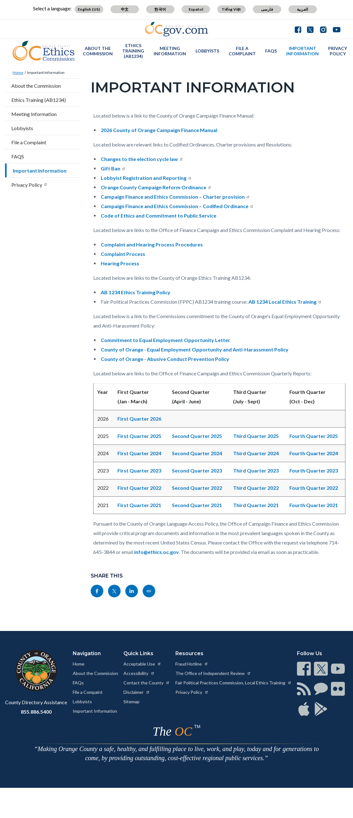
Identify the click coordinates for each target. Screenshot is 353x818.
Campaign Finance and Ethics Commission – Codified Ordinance (177, 206)
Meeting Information (170, 51)
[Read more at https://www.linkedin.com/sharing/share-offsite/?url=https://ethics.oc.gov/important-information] (131, 591)
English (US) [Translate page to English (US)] (89, 9)
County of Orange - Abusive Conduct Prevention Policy (165, 359)
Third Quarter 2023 (256, 470)
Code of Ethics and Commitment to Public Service (158, 215)
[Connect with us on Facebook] (299, 29)
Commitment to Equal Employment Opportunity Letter (165, 340)
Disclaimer (136, 692)
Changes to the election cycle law (142, 159)
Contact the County (146, 682)
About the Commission (98, 51)
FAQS (271, 50)
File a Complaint (242, 51)
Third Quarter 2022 (256, 488)
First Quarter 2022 (139, 488)
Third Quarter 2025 (256, 436)
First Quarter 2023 (139, 470)
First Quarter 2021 (139, 505)
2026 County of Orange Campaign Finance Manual (159, 130)
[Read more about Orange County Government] (176, 29)
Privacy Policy (337, 51)
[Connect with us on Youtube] (335, 29)
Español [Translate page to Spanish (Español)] (196, 9)
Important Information (302, 51)
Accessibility (139, 673)
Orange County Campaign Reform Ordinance (156, 187)
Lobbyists (207, 50)
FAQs (78, 682)
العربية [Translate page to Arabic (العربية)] (302, 9)
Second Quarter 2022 (197, 488)
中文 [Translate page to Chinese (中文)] (125, 9)
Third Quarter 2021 (256, 505)
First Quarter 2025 (139, 436)
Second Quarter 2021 (197, 505)
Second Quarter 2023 (197, 470)
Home (18, 72)
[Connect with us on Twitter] (310, 29)
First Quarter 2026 (139, 419)
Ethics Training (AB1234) (133, 51)
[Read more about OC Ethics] (44, 50)
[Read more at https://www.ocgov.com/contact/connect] (304, 669)
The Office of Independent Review (213, 673)
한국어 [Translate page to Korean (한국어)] (160, 9)
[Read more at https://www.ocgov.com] (36, 670)
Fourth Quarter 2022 (313, 488)
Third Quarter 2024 (256, 453)
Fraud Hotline (191, 663)
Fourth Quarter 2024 (313, 453)
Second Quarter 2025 (197, 436)
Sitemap (131, 701)
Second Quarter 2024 (197, 453)
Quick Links (138, 653)
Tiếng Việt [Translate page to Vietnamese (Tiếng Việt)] (231, 9)
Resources (189, 653)
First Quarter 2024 (139, 453)
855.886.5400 (36, 712)
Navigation (87, 653)
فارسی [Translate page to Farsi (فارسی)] (267, 9)
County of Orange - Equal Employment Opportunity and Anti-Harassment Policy (194, 349)
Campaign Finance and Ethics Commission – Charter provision (175, 197)
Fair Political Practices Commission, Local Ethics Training (233, 682)
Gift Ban (113, 168)
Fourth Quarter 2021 (313, 505)
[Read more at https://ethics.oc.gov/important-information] (149, 591)
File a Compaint (88, 692)
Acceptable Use (142, 663)
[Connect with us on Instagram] (323, 29)
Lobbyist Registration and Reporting (146, 178)
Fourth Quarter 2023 (313, 470)
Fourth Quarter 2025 (313, 436)
